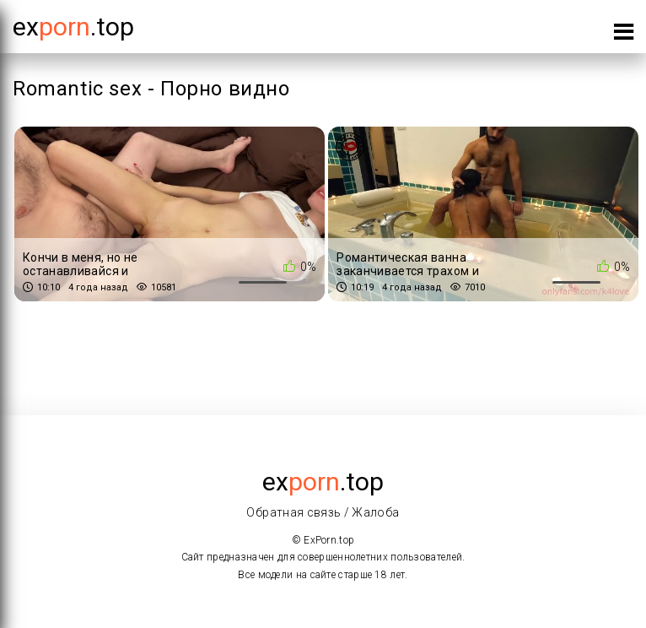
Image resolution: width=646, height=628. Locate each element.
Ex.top (73, 26)
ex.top (323, 481)
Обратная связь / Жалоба (322, 512)
